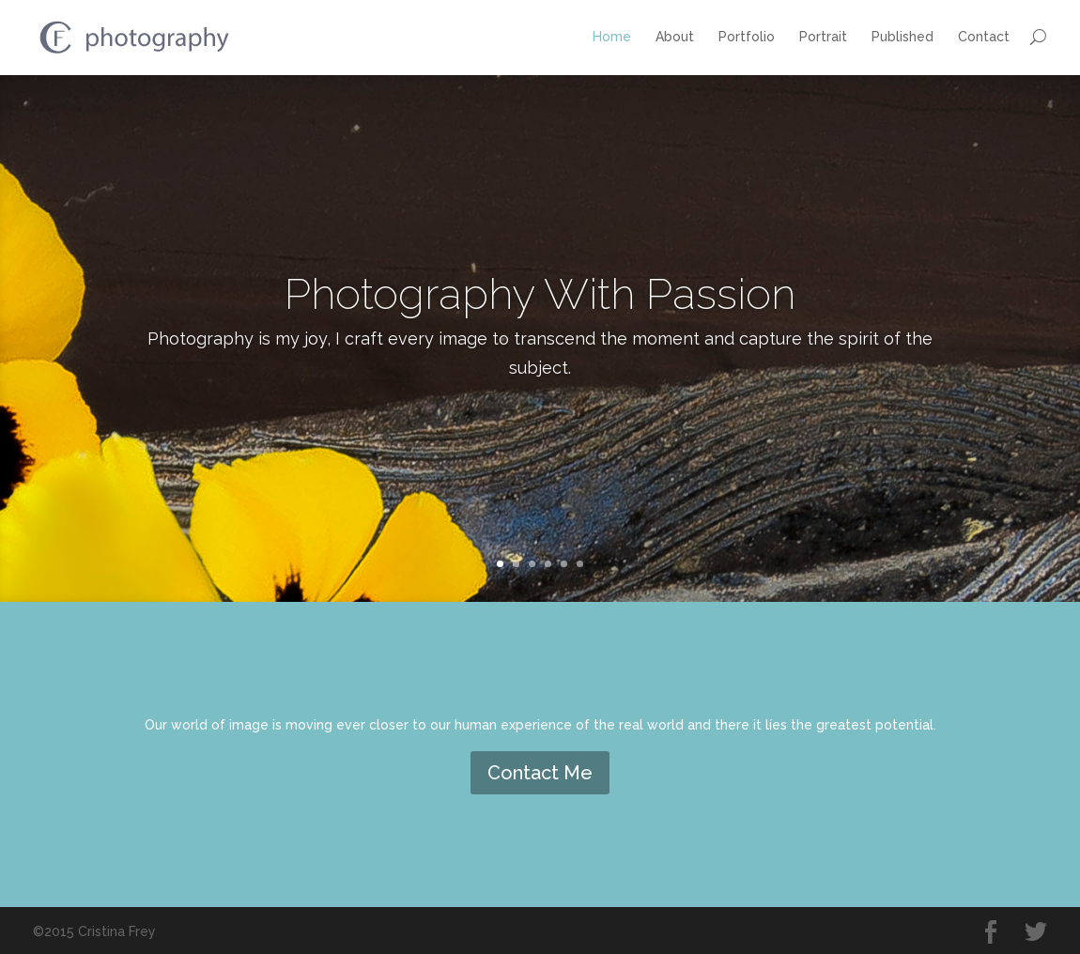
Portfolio (746, 36)
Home (612, 36)
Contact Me (540, 773)
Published (902, 36)
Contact (984, 36)
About (675, 36)
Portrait (823, 36)
